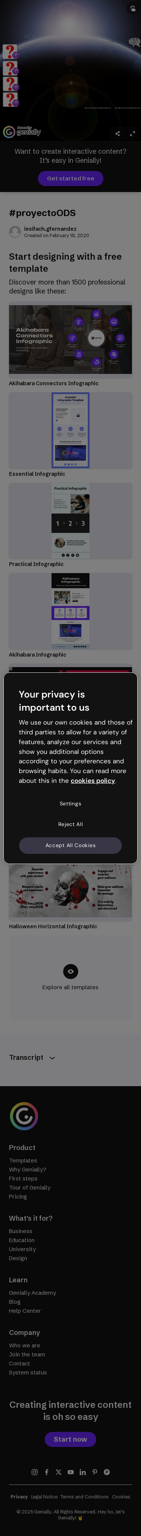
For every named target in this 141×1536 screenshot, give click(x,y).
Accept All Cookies (70, 845)
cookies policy (93, 780)
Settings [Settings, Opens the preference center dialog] (71, 803)
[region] (70, 768)
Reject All (70, 824)
